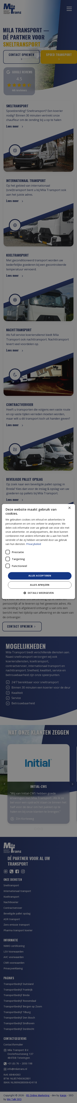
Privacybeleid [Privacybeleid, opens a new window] (33, 544)
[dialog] (38, 551)
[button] (38, 593)
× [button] (69, 508)
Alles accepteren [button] (39, 575)
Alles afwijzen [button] (39, 585)
